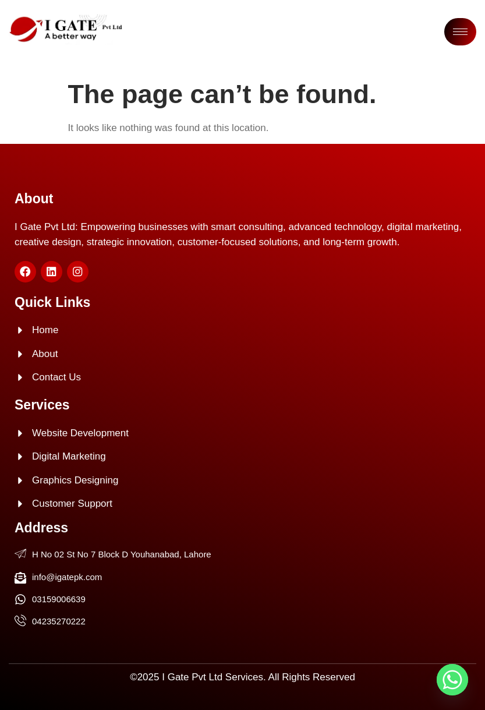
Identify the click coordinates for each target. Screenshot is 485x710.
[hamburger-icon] (460, 31)
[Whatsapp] (452, 679)
